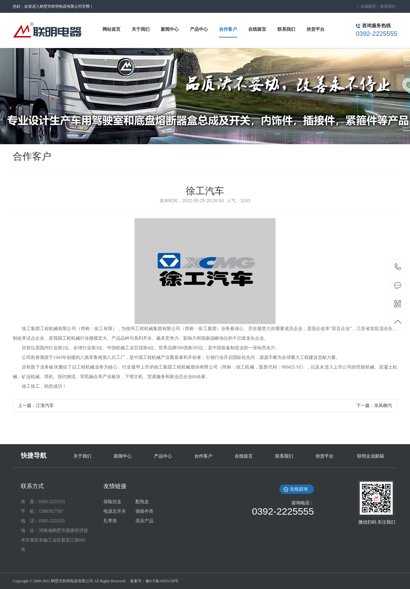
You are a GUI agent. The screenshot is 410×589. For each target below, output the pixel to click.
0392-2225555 (398, 267)
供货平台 (324, 456)
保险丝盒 (112, 501)
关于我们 (82, 456)
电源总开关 (114, 511)
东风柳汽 (383, 405)
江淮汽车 (45, 405)
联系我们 (388, 6)
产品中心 (163, 456)
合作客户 (203, 456)
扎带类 (110, 520)
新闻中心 (123, 456)
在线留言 (368, 6)
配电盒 (142, 501)
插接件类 (144, 511)
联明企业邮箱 (370, 456)
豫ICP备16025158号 (161, 581)
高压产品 (144, 520)
